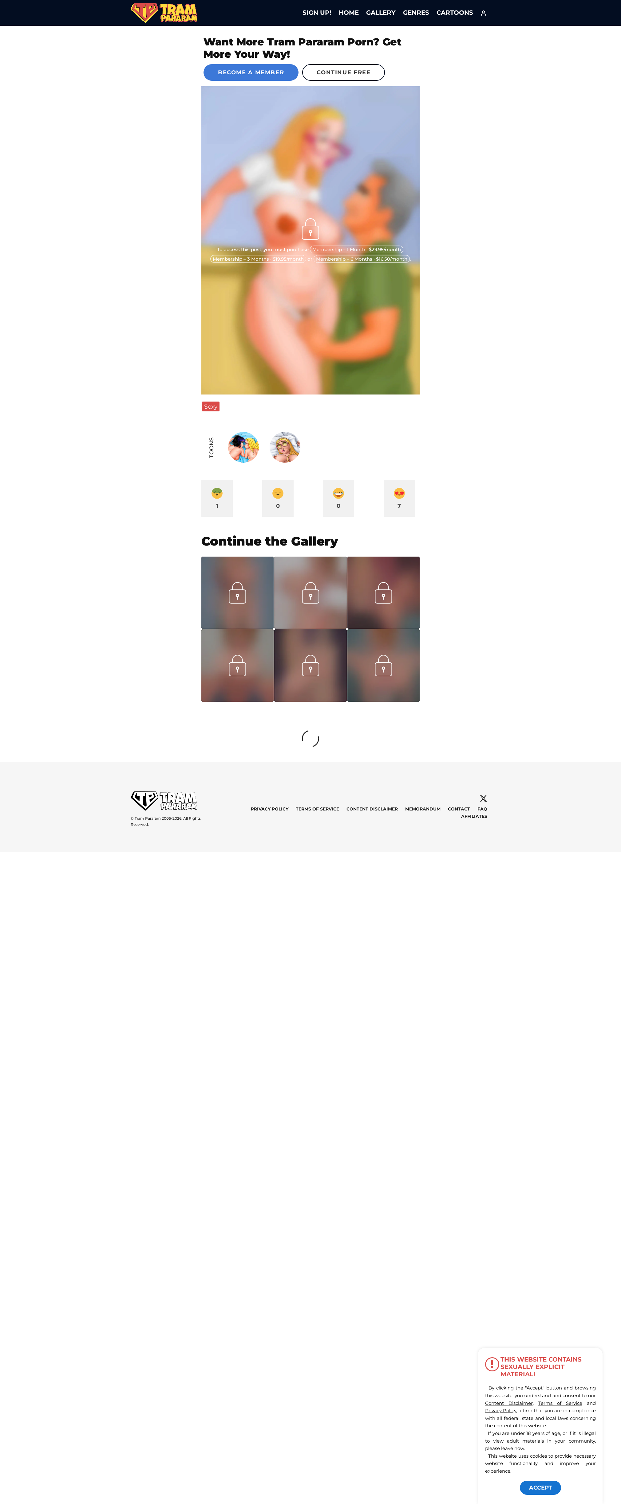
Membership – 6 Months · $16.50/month (361, 259)
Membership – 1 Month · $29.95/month (356, 249)
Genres (416, 12)
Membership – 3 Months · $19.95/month (258, 259)
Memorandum (423, 809)
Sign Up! (317, 12)
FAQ (482, 809)
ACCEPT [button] (540, 1487)
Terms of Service (317, 809)
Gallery (381, 12)
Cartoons (455, 12)
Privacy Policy (269, 809)
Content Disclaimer (372, 809)
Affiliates (474, 816)
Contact (459, 809)
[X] (483, 799)
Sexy (210, 406)
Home (349, 12)
